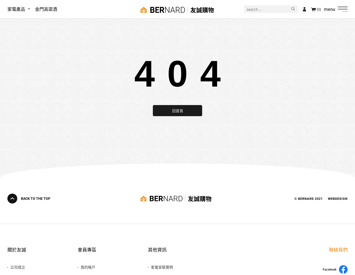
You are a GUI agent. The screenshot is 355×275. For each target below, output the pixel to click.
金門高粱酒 (46, 9)
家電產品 (16, 9)
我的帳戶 (88, 267)
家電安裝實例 (162, 267)
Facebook (335, 269)
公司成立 (17, 267)
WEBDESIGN (338, 199)
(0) (319, 9)
